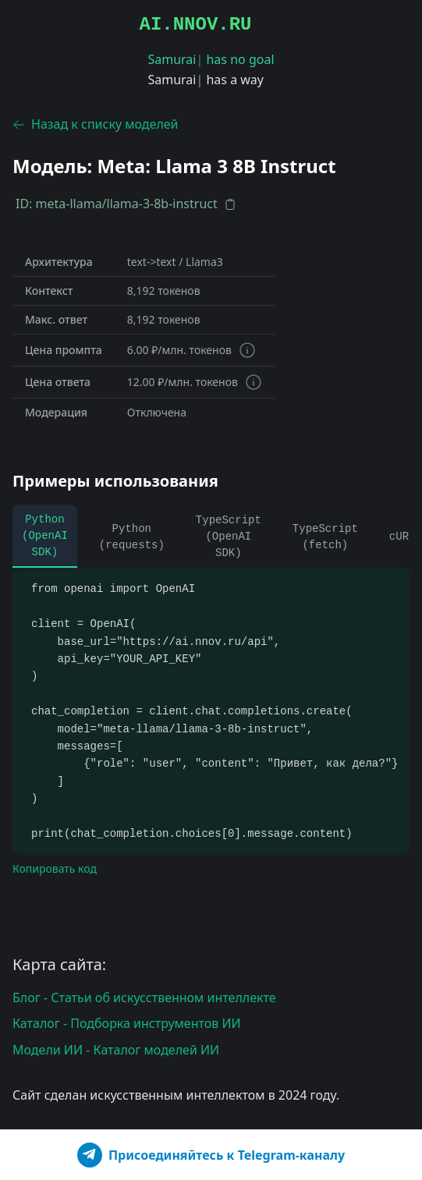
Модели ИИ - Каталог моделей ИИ (115, 1049)
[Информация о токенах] (247, 350)
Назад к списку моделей (95, 124)
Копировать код (54, 868)
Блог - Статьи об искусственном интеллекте (144, 997)
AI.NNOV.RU (195, 24)
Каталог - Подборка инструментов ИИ (126, 1023)
